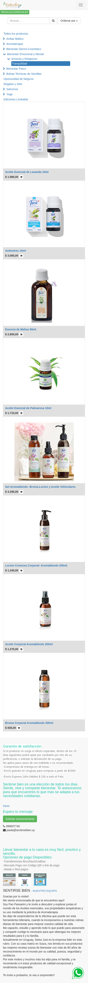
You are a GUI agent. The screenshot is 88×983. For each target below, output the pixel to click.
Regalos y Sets (13, 84)
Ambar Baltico (15, 38)
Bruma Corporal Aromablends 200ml (29, 722)
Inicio (6, 805)
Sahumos (12, 89)
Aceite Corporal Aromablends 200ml (29, 644)
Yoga (9, 94)
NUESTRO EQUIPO (45, 890)
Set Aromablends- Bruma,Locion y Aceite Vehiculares (40, 486)
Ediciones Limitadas (16, 99)
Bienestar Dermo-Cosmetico (23, 49)
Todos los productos (16, 33)
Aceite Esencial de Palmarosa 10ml (28, 408)
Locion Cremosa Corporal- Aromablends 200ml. (36, 565)
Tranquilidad (19, 63)
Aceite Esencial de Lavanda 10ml (26, 172)
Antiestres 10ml (15, 250)
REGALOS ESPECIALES (14, 12)
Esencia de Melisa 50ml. (21, 329)
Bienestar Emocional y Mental (25, 54)
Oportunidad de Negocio (19, 78)
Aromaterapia (14, 43)
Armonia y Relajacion (24, 58)
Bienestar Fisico (16, 68)
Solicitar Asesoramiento (20, 818)
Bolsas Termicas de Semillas (24, 73)
